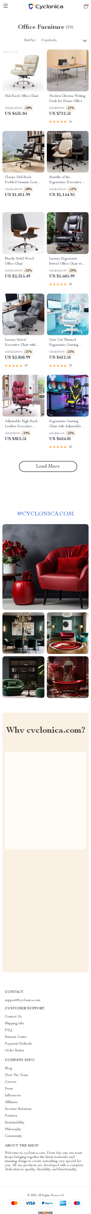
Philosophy (13, 1129)
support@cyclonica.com (23, 1000)
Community (13, 1136)
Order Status (14, 1050)
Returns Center (16, 1037)
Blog (8, 1068)
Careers (11, 1082)
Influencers (13, 1095)
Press (9, 1089)
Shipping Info (14, 1023)
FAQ (8, 1030)
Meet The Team (16, 1075)
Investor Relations (18, 1109)
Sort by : (30, 40)
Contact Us (13, 1017)
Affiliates (11, 1102)
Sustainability (15, 1122)
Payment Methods (18, 1044)
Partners (11, 1116)
